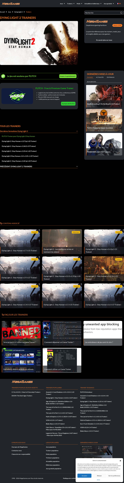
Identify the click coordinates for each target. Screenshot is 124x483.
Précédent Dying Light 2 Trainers (16, 166)
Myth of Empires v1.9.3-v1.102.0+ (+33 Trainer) (61, 416)
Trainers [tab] (90, 77)
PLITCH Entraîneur (86, 392)
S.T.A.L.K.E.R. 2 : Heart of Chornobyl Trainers (26, 392)
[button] (120, 460)
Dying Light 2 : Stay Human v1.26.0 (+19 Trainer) (19, 146)
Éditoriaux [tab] (110, 77)
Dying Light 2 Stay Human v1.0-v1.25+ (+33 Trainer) (20, 156)
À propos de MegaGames (20, 447)
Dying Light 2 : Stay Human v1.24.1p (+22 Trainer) (19, 161)
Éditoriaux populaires (53, 465)
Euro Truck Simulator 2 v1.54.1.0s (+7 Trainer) (95, 424)
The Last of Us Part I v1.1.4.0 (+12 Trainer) (59, 413)
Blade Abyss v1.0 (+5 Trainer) (55, 424)
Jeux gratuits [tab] (91, 81)
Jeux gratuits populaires (53, 468)
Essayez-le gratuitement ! (68, 76)
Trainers (28, 12)
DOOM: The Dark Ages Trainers (22, 395)
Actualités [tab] (100, 77)
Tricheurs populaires (52, 458)
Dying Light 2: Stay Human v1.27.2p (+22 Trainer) (19, 141)
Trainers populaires (52, 450)
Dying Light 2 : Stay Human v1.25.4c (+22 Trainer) (19, 151)
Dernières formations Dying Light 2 (14, 131)
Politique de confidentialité (71, 478)
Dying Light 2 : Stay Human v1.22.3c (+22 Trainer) (61, 398)
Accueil (2, 12)
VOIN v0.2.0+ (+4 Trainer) (54, 420)
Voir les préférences (114, 476)
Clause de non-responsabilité (21, 454)
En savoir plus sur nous (104, 40)
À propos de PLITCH (68, 103)
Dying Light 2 (18, 12)
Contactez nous (17, 450)
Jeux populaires (51, 447)
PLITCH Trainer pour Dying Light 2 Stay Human (18, 136)
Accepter (84, 476)
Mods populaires (51, 454)
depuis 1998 (117, 25)
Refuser (99, 476)
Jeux (9, 12)
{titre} (98, 479)
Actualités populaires (52, 461)
